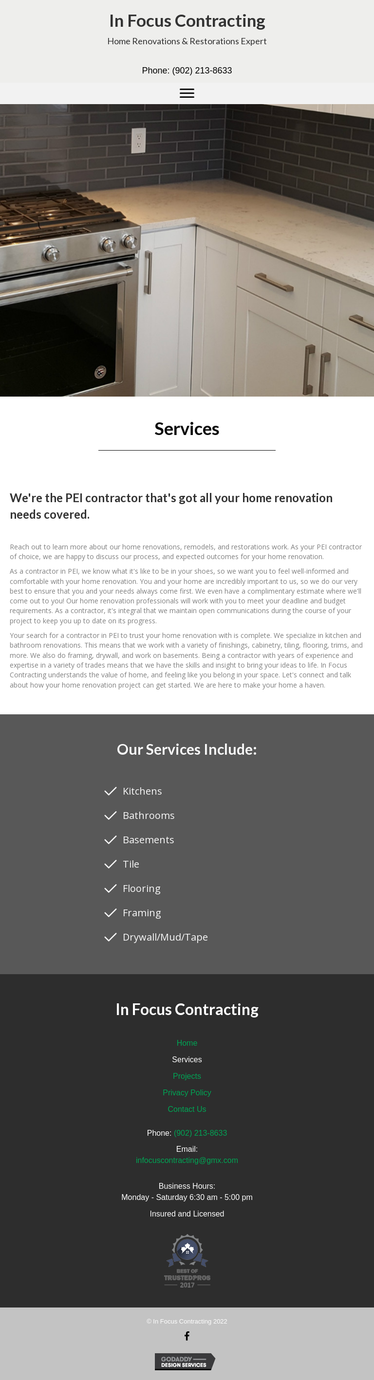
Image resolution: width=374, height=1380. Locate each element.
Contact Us (187, 1109)
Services (187, 1059)
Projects (187, 1076)
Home (187, 1043)
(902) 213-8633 (202, 70)
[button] (187, 93)
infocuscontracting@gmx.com (187, 1160)
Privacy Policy (187, 1093)
